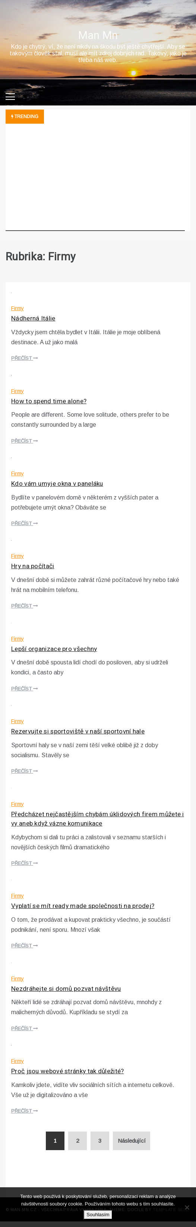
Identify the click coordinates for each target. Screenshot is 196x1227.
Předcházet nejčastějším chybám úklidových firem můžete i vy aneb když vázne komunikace (97, 819)
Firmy (17, 308)
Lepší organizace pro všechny (54, 649)
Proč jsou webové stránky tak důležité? (67, 1071)
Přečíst (24, 358)
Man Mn (98, 35)
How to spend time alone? (48, 401)
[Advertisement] (95, 179)
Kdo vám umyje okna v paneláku (57, 483)
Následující (132, 1141)
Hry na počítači (32, 566)
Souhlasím (97, 1214)
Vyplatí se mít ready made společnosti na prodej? (82, 906)
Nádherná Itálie (33, 318)
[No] (186, 1207)
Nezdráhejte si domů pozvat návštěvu (66, 988)
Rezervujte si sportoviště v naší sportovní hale (78, 731)
